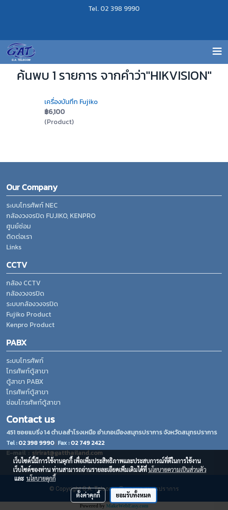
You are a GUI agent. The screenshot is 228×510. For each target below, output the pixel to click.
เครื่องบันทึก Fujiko (71, 101)
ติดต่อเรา (19, 236)
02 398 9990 (36, 443)
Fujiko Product (28, 314)
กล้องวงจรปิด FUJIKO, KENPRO (50, 216)
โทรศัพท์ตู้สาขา (27, 371)
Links (13, 247)
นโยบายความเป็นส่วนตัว (177, 469)
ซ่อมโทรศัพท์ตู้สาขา (33, 402)
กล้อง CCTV (23, 283)
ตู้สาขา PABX (25, 381)
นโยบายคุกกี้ (41, 478)
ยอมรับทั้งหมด (133, 495)
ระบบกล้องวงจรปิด (32, 304)
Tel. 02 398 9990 (114, 8)
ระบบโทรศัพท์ (25, 360)
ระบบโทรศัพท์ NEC (32, 205)
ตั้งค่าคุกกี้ (88, 495)
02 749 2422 (88, 443)
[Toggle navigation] (217, 52)
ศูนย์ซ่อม (18, 226)
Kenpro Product (30, 325)
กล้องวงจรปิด (25, 293)
